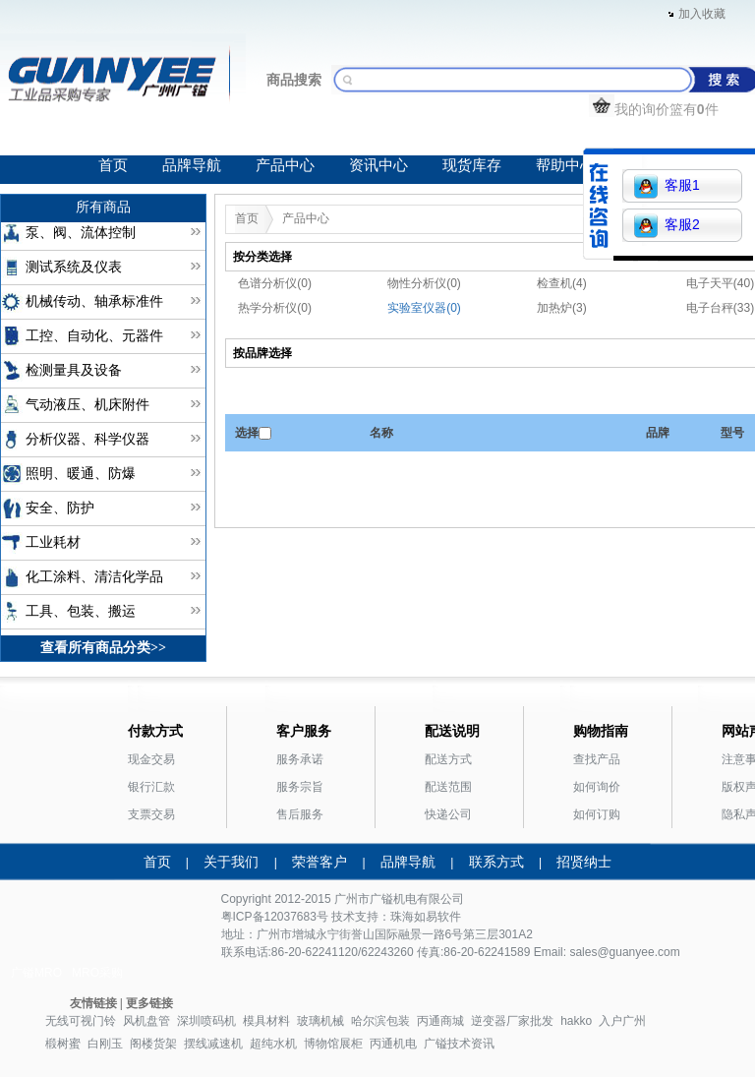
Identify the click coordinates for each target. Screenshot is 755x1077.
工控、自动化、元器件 (94, 336)
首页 (113, 165)
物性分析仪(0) (424, 283)
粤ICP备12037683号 (274, 917)
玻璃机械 (320, 1021)
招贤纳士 (583, 861)
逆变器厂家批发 (512, 1021)
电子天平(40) (720, 283)
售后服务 (299, 814)
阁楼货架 (153, 1043)
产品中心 (285, 165)
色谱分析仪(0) (275, 283)
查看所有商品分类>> (103, 647)
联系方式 (496, 861)
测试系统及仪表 (74, 267)
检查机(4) (562, 283)
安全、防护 (60, 508)
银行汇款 (151, 787)
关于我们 (231, 861)
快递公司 (448, 814)
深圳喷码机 (206, 1021)
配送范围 (448, 787)
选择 (247, 433)
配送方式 (448, 759)
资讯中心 (378, 165)
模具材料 (266, 1021)
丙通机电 (393, 1043)
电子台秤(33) (720, 308)
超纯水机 (273, 1043)
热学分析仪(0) (275, 308)
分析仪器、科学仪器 (87, 439)
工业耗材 (53, 542)
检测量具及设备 (74, 370)
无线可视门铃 (80, 1021)
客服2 (667, 225)
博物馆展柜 (333, 1043)
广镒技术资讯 (459, 1043)
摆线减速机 (213, 1043)
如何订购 (596, 814)
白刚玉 (105, 1043)
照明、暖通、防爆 (81, 473)
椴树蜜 (63, 1043)
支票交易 (151, 814)
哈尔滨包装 (380, 1021)
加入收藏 (702, 14)
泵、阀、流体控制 (81, 232)
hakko (576, 1021)
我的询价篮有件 (654, 109)
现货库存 (471, 165)
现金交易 (151, 759)
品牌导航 (191, 165)
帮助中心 (565, 165)
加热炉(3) (562, 308)
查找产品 (596, 759)
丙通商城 (440, 1021)
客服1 (667, 186)
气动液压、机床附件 (87, 404)
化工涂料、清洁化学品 (94, 576)
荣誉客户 (319, 861)
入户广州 (622, 1021)
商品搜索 (293, 80)
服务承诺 (299, 759)
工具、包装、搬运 (81, 611)
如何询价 (596, 787)
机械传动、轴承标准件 (94, 301)
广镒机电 (393, 899)
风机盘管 (146, 1021)
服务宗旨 (299, 787)
